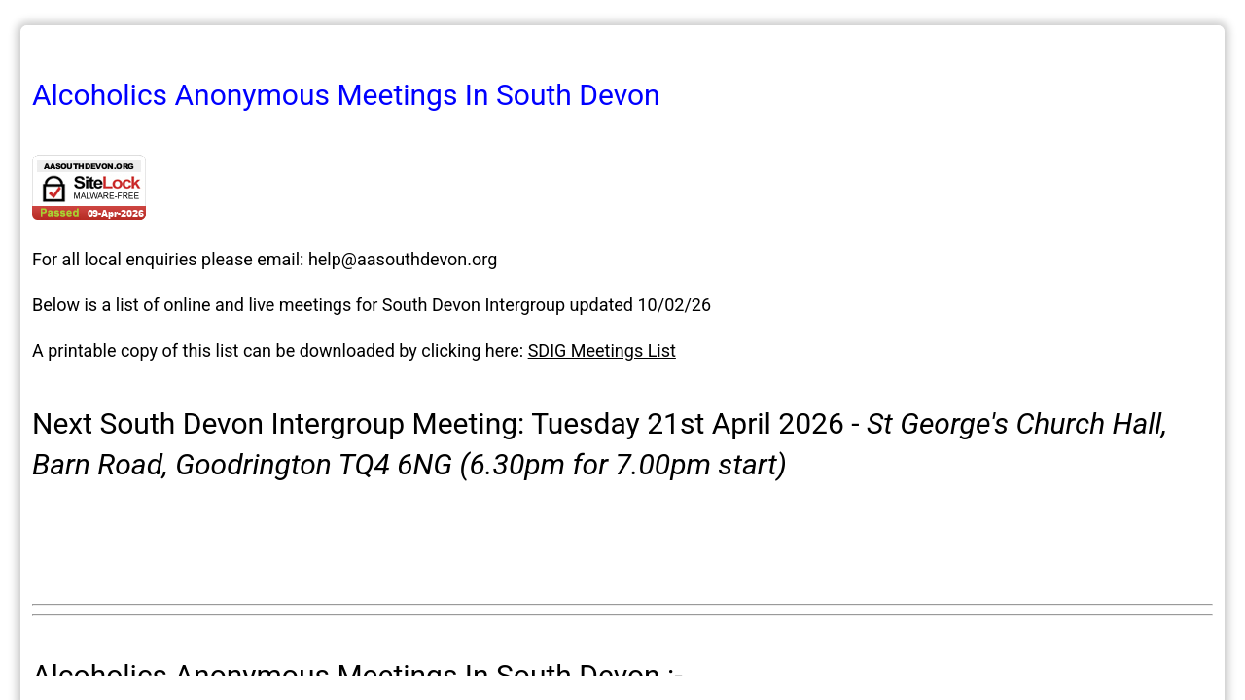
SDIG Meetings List (602, 350)
